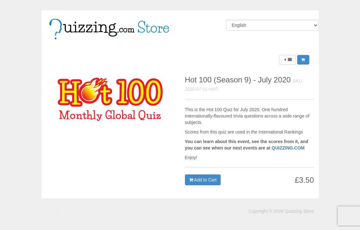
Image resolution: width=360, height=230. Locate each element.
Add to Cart (203, 179)
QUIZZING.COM (288, 147)
